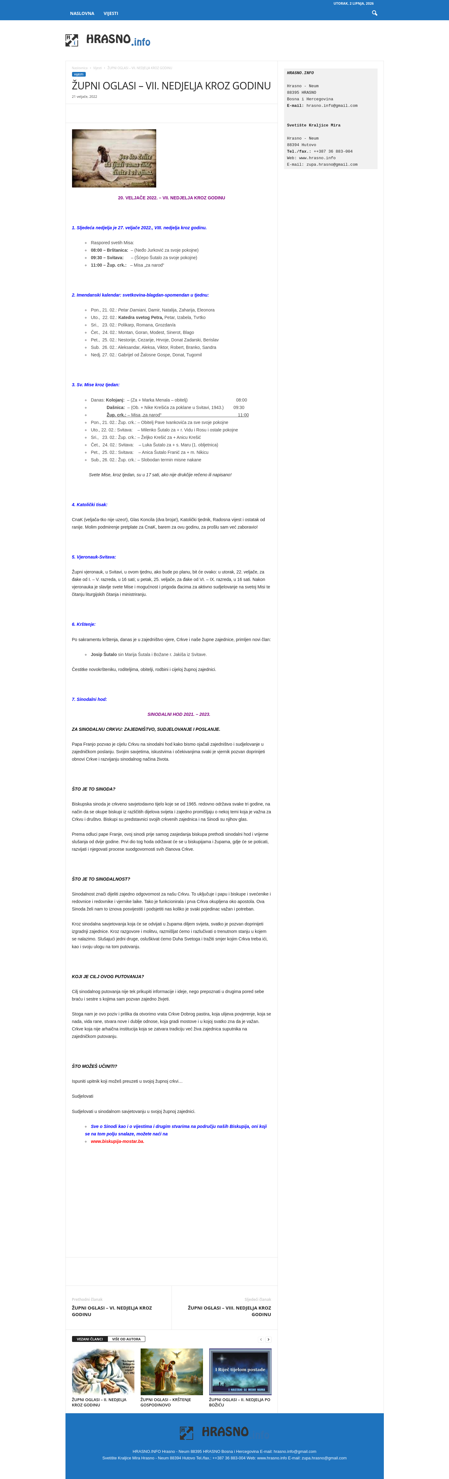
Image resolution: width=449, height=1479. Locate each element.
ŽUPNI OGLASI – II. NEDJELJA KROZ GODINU (99, 1402)
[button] (374, 13)
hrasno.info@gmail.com (332, 105)
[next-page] (268, 1339)
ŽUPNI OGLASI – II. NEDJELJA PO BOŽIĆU (240, 1402)
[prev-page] (261, 1339)
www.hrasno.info (318, 158)
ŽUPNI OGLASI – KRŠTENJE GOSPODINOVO (166, 1402)
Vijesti (111, 13)
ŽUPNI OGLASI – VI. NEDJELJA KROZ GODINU (112, 1311)
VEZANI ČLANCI (90, 1339)
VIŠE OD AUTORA (126, 1339)
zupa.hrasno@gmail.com (332, 164)
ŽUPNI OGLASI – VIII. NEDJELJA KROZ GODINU (229, 1311)
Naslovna (82, 13)
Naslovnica (80, 68)
